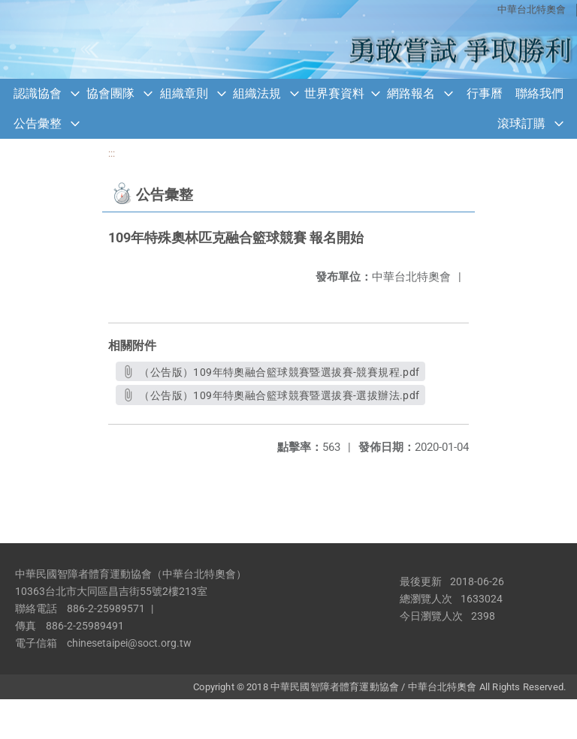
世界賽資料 (334, 93)
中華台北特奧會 (531, 9)
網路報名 (411, 93)
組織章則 (184, 93)
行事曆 (485, 93)
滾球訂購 (521, 123)
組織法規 (257, 93)
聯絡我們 (539, 93)
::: (111, 153)
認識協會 (38, 93)
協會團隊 (110, 93)
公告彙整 (38, 123)
